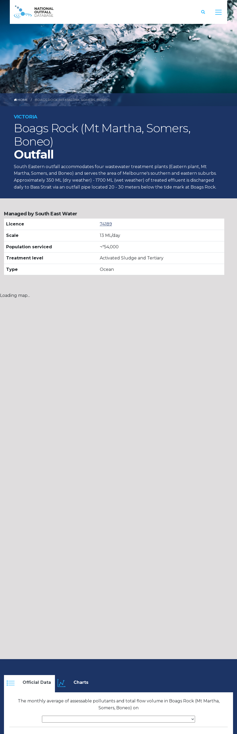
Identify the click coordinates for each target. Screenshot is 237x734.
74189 (106, 224)
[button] (203, 11)
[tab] (29, 683)
